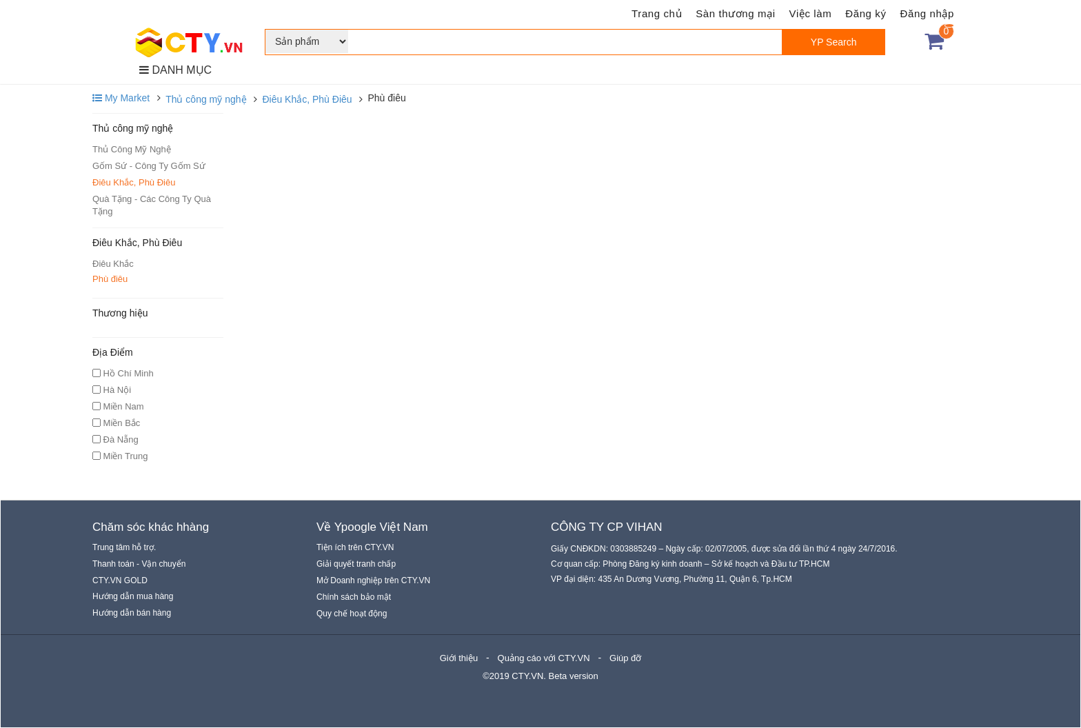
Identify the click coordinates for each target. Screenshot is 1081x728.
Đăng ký (865, 13)
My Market (121, 97)
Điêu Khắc (113, 264)
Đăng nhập (927, 13)
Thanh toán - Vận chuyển (138, 564)
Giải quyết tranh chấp (356, 564)
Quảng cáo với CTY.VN (544, 658)
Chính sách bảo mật (353, 597)
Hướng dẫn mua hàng (132, 596)
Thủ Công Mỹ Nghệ (131, 149)
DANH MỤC (175, 70)
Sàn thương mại (735, 13)
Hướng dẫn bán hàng (131, 613)
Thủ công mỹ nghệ (205, 99)
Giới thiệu (459, 658)
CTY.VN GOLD (120, 580)
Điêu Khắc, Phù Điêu (307, 99)
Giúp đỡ (625, 658)
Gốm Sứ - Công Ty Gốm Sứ (148, 166)
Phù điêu (110, 279)
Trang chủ (657, 13)
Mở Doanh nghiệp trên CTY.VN (373, 580)
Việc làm (810, 13)
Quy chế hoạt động (351, 613)
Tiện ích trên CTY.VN (355, 547)
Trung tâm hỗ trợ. (124, 547)
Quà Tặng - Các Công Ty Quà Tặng (151, 205)
